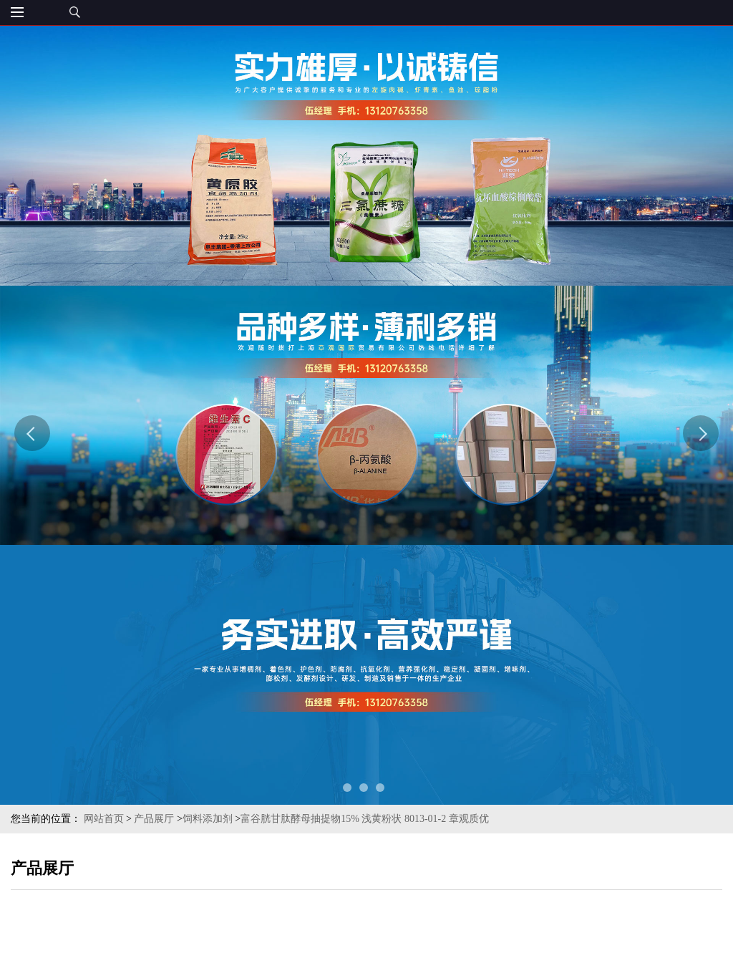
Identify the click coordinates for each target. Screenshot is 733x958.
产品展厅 (154, 818)
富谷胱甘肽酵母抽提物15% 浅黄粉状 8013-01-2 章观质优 (365, 818)
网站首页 (104, 818)
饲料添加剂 (208, 818)
